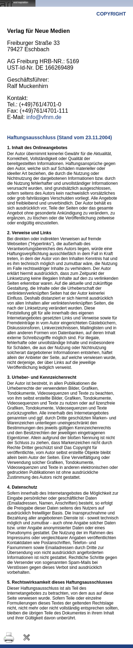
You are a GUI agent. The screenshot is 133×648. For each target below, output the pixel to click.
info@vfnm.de (43, 117)
